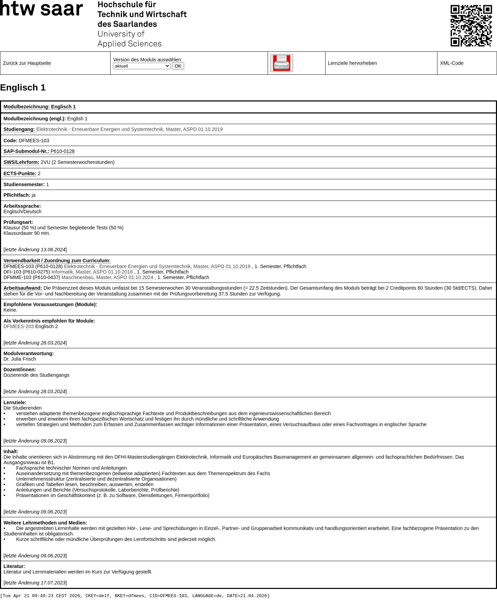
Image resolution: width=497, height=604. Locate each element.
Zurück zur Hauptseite (27, 63)
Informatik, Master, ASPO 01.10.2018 (92, 272)
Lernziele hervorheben (352, 63)
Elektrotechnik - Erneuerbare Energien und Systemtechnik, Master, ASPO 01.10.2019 (129, 129)
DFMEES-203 (18, 326)
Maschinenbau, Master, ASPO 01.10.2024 (107, 277)
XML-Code (451, 63)
